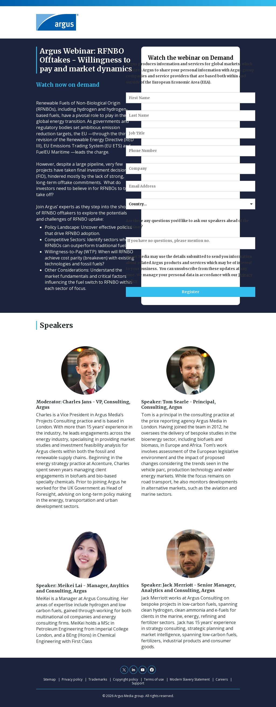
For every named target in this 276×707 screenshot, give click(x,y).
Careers (222, 679)
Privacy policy (72, 679)
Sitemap (49, 679)
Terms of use (154, 679)
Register (190, 291)
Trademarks (97, 679)
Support (138, 683)
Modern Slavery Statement (190, 679)
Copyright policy (125, 679)
